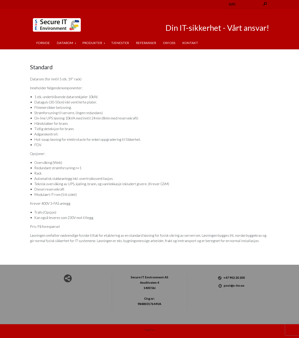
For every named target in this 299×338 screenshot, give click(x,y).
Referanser (146, 43)
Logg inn (149, 329)
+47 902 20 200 (231, 278)
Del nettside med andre (68, 278)
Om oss (169, 43)
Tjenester (120, 43)
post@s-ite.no (231, 286)
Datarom (65, 43)
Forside (43, 43)
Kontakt (190, 43)
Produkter (92, 43)
